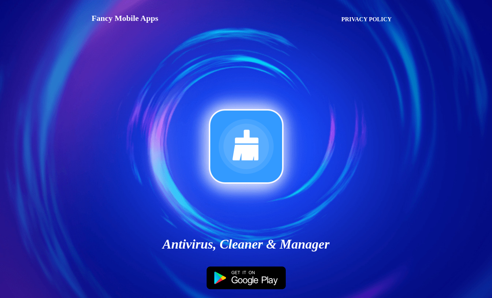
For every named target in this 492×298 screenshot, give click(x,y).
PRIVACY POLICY (366, 19)
